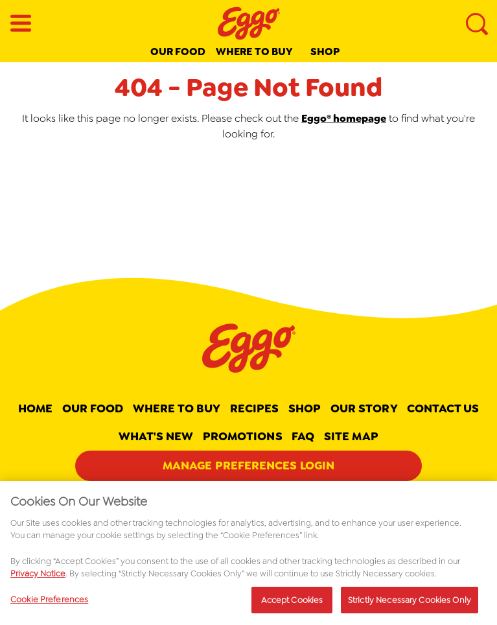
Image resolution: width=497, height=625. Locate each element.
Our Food (178, 51)
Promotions (243, 436)
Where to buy (254, 51)
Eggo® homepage (343, 118)
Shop (325, 51)
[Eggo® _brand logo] (249, 23)
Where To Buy (176, 408)
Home (35, 408)
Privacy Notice (37, 577)
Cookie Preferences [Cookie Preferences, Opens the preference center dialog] (49, 603)
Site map (351, 436)
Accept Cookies (292, 603)
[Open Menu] (20, 23)
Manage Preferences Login (248, 465)
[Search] (476, 23)
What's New (156, 436)
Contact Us (443, 408)
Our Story (364, 408)
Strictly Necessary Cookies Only (409, 603)
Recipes (254, 408)
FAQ (303, 436)
